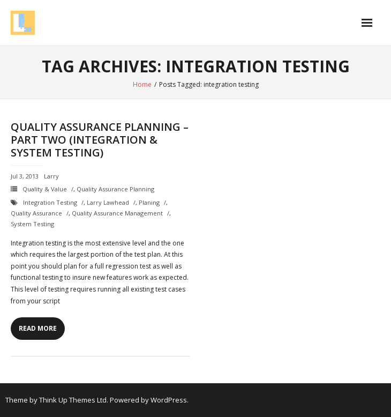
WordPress (169, 400)
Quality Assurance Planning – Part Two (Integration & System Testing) (100, 140)
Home (142, 84)
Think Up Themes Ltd (73, 400)
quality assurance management (117, 213)
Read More (38, 328)
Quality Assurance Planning (115, 189)
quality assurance (36, 213)
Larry (51, 176)
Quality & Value (44, 189)
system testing (32, 224)
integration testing (50, 202)
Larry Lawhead (108, 202)
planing (149, 202)
